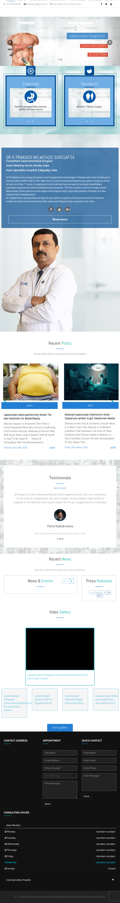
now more (60, 219)
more (52, 447)
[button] (9, 41)
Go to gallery (60, 727)
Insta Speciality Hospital (18, 880)
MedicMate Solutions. (64, 897)
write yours (60, 488)
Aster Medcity (13, 825)
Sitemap (101, 897)
